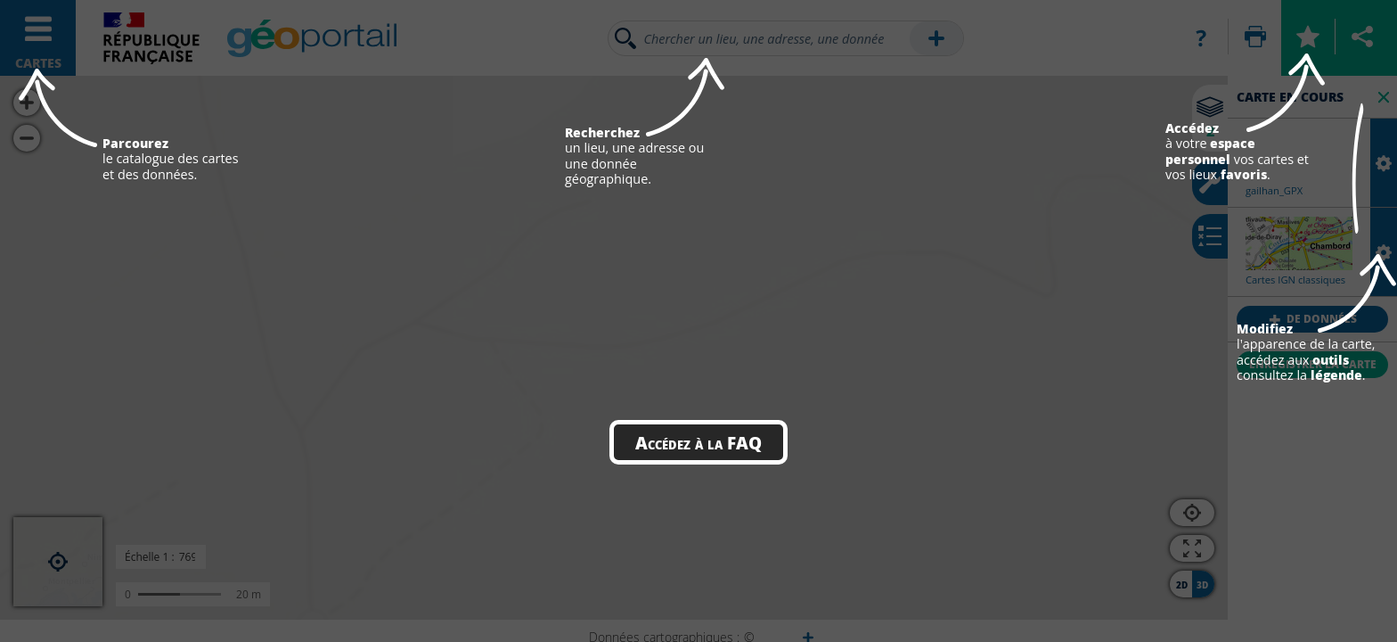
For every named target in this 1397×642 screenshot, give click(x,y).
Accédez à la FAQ (698, 442)
